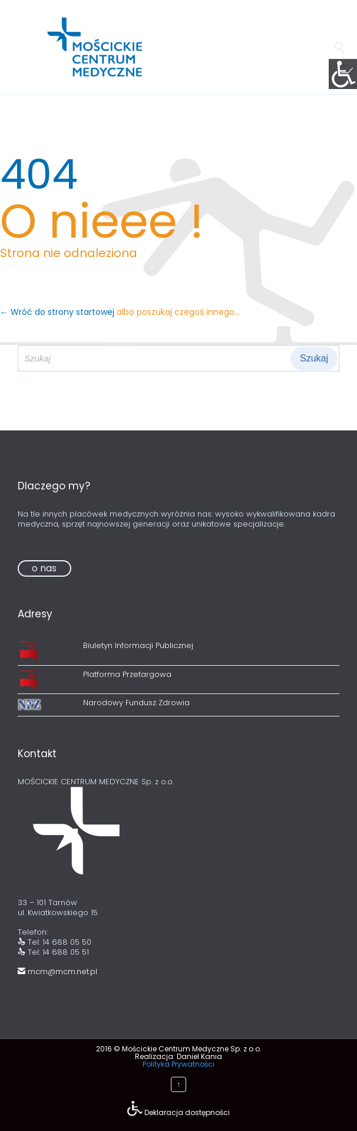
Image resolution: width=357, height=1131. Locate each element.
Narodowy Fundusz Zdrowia (136, 702)
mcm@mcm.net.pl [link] (57, 971)
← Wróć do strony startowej (58, 312)
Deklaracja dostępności (187, 1112)
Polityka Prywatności (178, 1064)
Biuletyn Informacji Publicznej (138, 645)
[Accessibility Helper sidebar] (343, 73)
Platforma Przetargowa (127, 674)
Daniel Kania (199, 1056)
